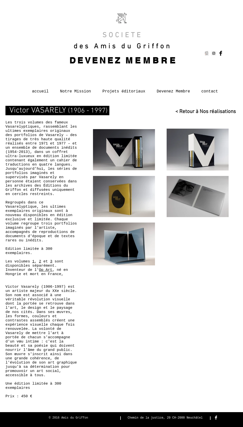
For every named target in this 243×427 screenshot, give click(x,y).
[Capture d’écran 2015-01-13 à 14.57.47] (206, 53)
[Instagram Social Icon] (213, 53)
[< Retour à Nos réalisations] (204, 111)
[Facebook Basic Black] (220, 53)
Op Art (45, 270)
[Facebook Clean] (216, 418)
